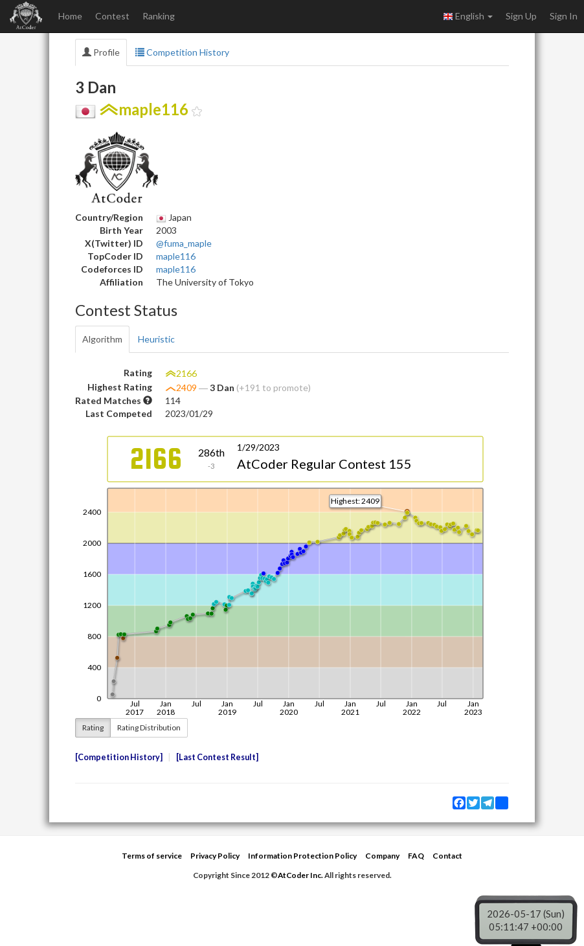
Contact (447, 856)
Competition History (182, 52)
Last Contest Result (217, 757)
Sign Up (521, 15)
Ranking (158, 15)
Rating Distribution (149, 727)
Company (382, 856)
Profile (101, 52)
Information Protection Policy (302, 856)
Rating (93, 727)
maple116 (176, 256)
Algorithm (102, 338)
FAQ (416, 856)
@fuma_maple (184, 243)
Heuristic (156, 338)
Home (70, 15)
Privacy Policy (215, 856)
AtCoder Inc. (300, 875)
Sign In (564, 15)
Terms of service (152, 856)
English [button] (468, 16)
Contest (112, 15)
